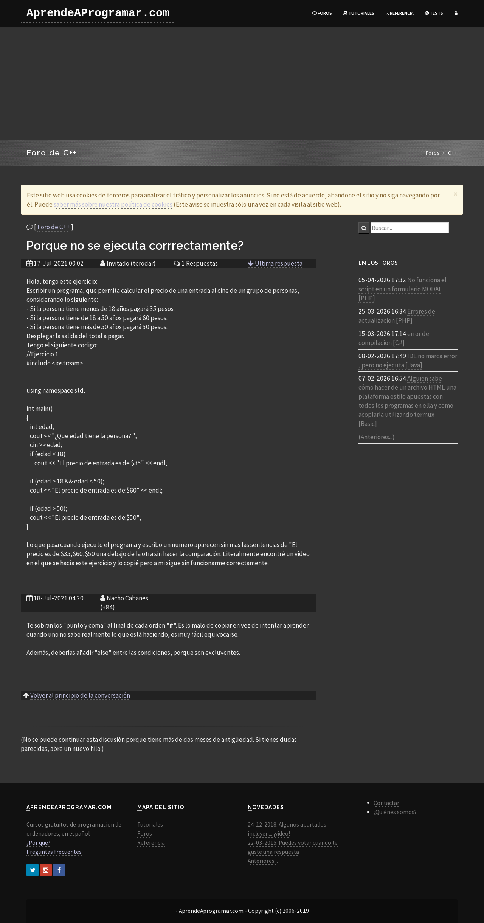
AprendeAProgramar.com (97, 13)
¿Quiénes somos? (395, 812)
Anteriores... (263, 860)
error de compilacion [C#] (393, 338)
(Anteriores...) (376, 437)
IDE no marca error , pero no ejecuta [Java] (407, 360)
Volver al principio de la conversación (80, 695)
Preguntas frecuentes (54, 851)
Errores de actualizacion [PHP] (396, 316)
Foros (322, 13)
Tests (434, 13)
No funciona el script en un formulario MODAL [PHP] (402, 289)
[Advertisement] (242, 84)
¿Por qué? (38, 842)
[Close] (455, 194)
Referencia (400, 13)
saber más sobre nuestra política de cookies (113, 204)
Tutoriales (358, 13)
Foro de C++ (53, 227)
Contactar (386, 802)
